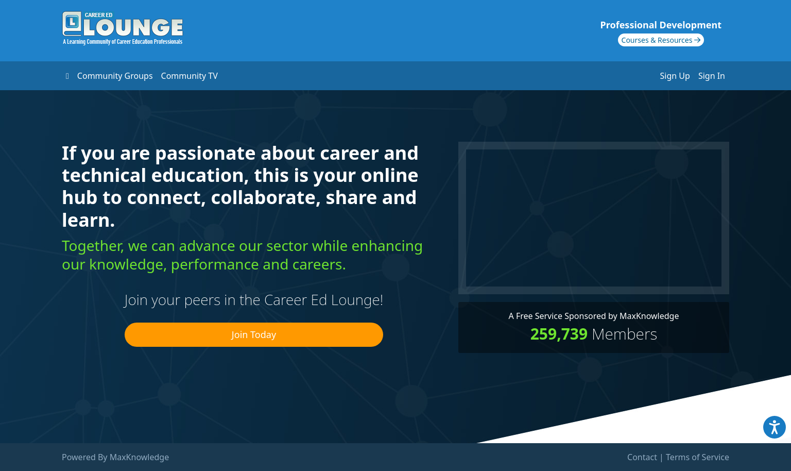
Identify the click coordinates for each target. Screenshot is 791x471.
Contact (642, 457)
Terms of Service (697, 457)
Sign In (711, 75)
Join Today (254, 334)
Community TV (189, 75)
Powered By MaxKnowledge (115, 457)
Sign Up (675, 75)
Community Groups (115, 75)
